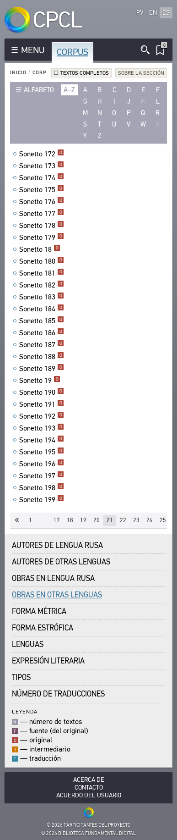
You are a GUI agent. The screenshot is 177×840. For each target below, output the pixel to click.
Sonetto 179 (41, 237)
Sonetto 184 (41, 309)
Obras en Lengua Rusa (53, 578)
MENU (32, 50)
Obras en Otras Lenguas (57, 595)
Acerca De (88, 780)
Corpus (72, 52)
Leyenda (25, 711)
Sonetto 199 (41, 500)
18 (70, 520)
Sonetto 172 (41, 154)
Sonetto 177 (41, 214)
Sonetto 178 (41, 225)
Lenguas (27, 644)
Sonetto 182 (41, 285)
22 (123, 520)
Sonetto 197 (41, 476)
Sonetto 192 (41, 416)
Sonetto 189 (41, 369)
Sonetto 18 (39, 249)
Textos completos (84, 73)
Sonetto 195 (41, 452)
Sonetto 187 (41, 345)
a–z (69, 90)
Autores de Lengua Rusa (57, 545)
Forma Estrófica (42, 628)
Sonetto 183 (41, 297)
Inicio (18, 73)
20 (96, 520)
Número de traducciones (58, 694)
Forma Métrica (39, 611)
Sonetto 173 (41, 166)
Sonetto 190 (41, 392)
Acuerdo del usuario (88, 795)
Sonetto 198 (41, 488)
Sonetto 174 (41, 178)
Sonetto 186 (41, 333)
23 (136, 520)
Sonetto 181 (41, 273)
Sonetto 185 (41, 321)
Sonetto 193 (41, 428)
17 (57, 520)
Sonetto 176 (41, 202)
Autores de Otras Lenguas (61, 562)
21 (110, 520)
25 (163, 520)
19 (83, 520)
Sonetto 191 (41, 404)
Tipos (21, 677)
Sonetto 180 (41, 261)
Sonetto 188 (41, 357)
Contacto (89, 787)
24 (149, 520)
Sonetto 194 (41, 440)
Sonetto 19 (39, 380)
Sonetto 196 (41, 464)
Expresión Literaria (48, 661)
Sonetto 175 (41, 190)
